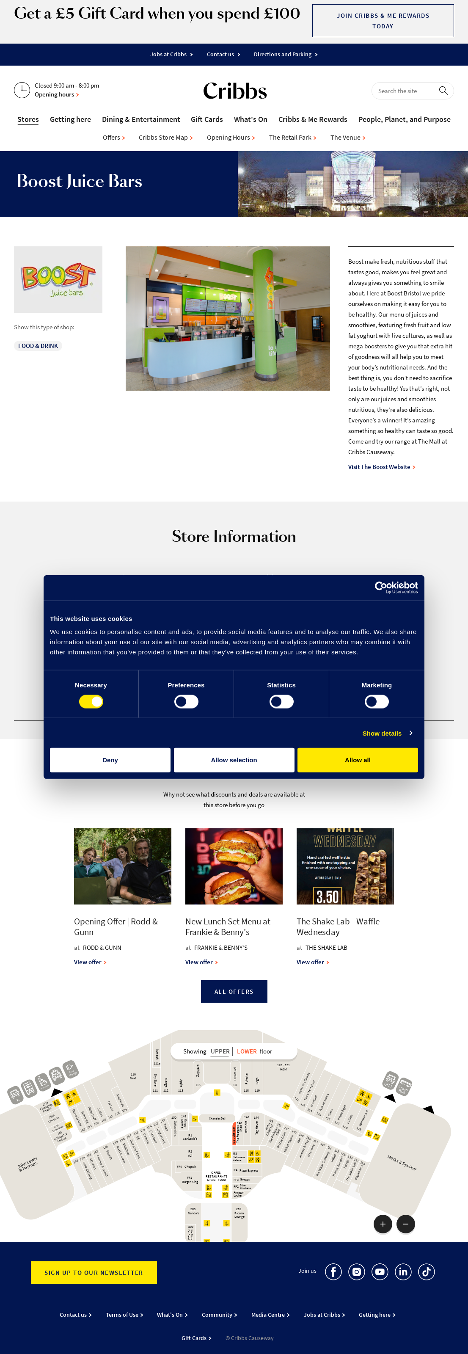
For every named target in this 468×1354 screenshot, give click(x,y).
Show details (382, 732)
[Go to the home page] (235, 92)
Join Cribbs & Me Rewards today (383, 20)
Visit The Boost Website (382, 467)
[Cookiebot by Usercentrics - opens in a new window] (381, 587)
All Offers (234, 991)
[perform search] (445, 90)
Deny (110, 760)
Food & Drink (38, 346)
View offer (90, 962)
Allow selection (234, 760)
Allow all (358, 760)
